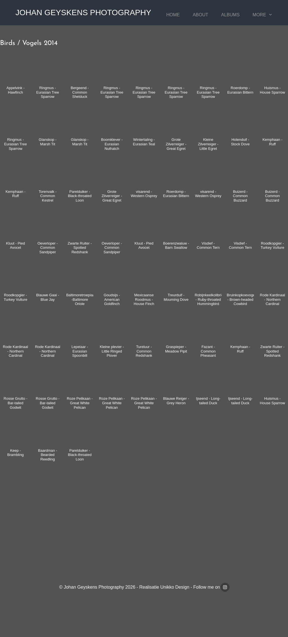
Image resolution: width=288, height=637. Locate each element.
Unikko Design (174, 587)
